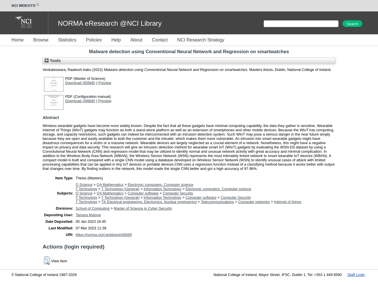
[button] (46, 260)
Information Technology (162, 189)
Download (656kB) (80, 83)
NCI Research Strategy (200, 39)
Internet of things (287, 202)
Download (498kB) (80, 101)
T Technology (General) (120, 189)
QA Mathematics (110, 184)
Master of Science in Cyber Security (143, 208)
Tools (53, 60)
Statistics (67, 39)
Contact (160, 39)
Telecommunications (217, 202)
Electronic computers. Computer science (161, 184)
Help (116, 39)
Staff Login (356, 275)
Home (17, 39)
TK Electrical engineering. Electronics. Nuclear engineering (149, 202)
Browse (40, 39)
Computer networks (254, 202)
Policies (94, 39)
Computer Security (178, 193)
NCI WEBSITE (25, 5)
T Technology (86, 189)
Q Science (83, 184)
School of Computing (92, 208)
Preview (105, 83)
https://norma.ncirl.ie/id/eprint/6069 (103, 235)
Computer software (143, 193)
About (136, 39)
